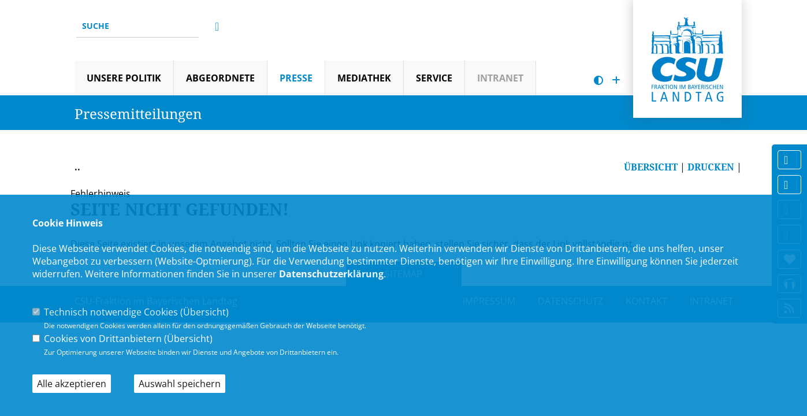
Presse (296, 78)
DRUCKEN (710, 167)
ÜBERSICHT (651, 167)
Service (434, 78)
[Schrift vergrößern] (616, 80)
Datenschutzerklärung (331, 274)
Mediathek (364, 78)
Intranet (500, 78)
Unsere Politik (124, 78)
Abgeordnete (220, 78)
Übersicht (204, 312)
